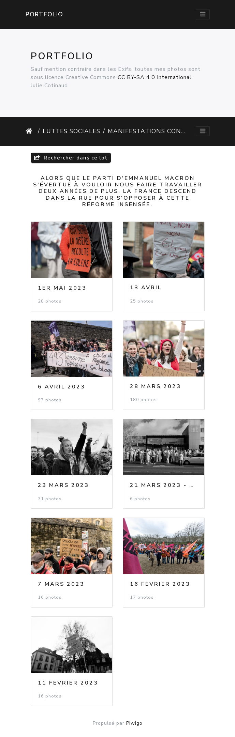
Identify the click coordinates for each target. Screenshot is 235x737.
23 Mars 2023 (63, 485)
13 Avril (146, 287)
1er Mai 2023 (62, 288)
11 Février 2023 (68, 683)
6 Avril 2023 (61, 386)
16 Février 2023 (160, 584)
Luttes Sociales (71, 131)
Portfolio (44, 14)
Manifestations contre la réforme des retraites (147, 131)
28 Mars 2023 (155, 386)
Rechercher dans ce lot (70, 157)
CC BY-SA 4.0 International (155, 77)
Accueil (30, 131)
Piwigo (134, 723)
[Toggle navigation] (203, 14)
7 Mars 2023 (61, 584)
